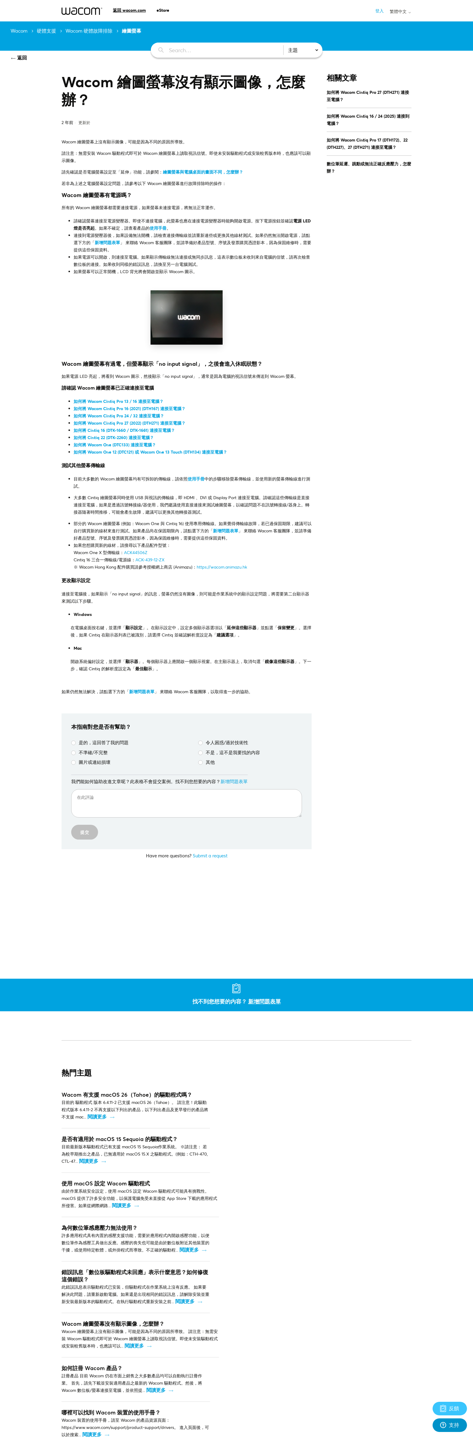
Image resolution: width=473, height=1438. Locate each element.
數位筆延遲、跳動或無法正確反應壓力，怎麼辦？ (369, 167)
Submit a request (210, 856)
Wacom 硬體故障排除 (89, 30)
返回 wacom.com (129, 10)
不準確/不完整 (89, 752)
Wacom (19, 30)
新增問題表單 (141, 691)
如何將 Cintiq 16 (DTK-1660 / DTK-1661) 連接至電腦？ (124, 430)
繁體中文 (400, 11)
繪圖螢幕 (131, 30)
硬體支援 (46, 30)
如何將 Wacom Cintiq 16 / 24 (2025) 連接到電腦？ (368, 119)
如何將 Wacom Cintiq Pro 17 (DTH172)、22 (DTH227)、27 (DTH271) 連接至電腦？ (367, 143)
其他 (206, 762)
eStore (163, 10)
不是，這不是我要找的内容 (229, 752)
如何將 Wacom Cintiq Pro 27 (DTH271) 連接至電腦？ (368, 95)
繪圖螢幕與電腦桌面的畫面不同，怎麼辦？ (203, 172)
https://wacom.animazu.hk (222, 567)
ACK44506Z (136, 552)
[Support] (450, 1408)
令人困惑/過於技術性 (223, 742)
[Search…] (214, 50)
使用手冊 (158, 228)
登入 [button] (379, 10)
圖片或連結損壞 (90, 762)
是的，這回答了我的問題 (100, 742)
